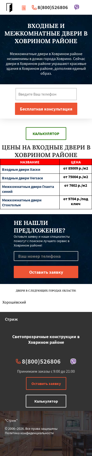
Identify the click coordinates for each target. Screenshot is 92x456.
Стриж (11, 319)
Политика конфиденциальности (29, 433)
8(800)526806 (53, 7)
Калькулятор (46, 133)
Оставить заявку (46, 383)
